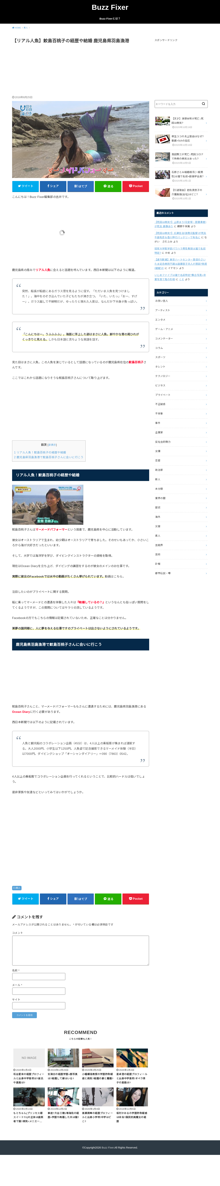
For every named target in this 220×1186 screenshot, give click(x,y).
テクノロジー (162, 376)
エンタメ (160, 319)
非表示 (52, 444)
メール (17, 985)
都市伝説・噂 (163, 573)
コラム (159, 348)
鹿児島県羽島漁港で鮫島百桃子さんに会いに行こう (49, 457)
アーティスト (162, 310)
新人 (157, 479)
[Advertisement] (80, 70)
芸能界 (159, 545)
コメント (17, 933)
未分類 (159, 488)
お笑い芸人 (161, 300)
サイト (16, 999)
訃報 (157, 563)
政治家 (159, 470)
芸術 (157, 554)
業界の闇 (160, 498)
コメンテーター (164, 338)
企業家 (159, 432)
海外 (157, 516)
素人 (18, 888)
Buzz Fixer (110, 7)
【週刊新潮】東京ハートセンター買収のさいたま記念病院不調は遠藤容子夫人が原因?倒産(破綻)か (180, 264)
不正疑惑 (160, 404)
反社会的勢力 (163, 441)
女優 (157, 451)
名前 (15, 970)
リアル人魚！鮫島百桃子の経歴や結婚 (40, 452)
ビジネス (160, 385)
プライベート (163, 394)
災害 (157, 526)
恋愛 (157, 460)
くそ (181, 279)
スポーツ (160, 357)
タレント (160, 366)
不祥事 (159, 413)
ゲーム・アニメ (164, 329)
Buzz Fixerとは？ (110, 18)
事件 (157, 423)
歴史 (157, 507)
